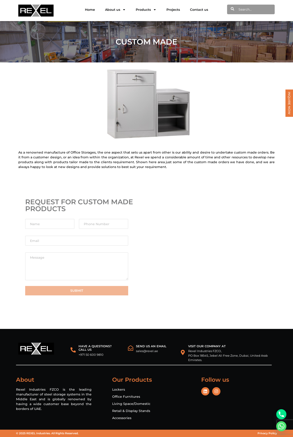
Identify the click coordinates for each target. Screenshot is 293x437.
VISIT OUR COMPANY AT (207, 346)
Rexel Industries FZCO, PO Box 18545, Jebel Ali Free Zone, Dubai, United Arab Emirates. (228, 355)
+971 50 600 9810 (91, 354)
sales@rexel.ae (147, 351)
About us (115, 10)
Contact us (199, 10)
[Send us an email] (130, 348)
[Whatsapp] (281, 426)
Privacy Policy (267, 433)
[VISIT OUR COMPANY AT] (182, 352)
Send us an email (151, 346)
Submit (76, 291)
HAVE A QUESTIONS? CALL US (95, 348)
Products (146, 10)
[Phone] (281, 414)
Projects (173, 10)
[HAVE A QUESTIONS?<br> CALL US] (73, 350)
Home (90, 10)
